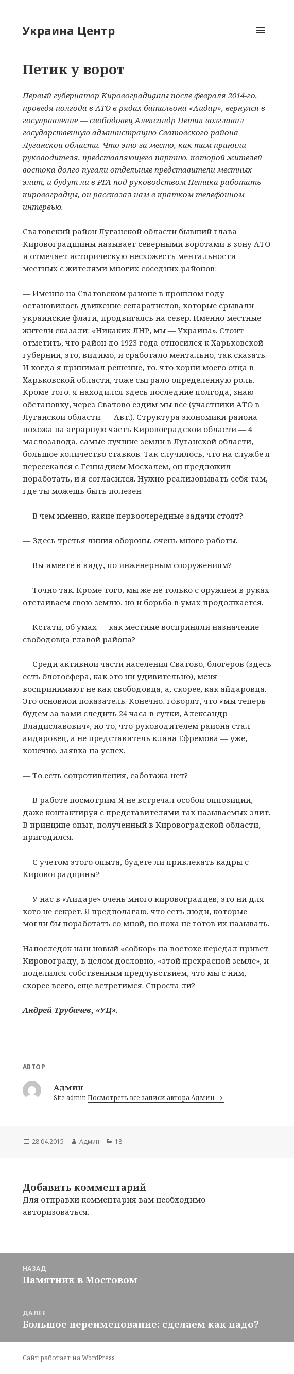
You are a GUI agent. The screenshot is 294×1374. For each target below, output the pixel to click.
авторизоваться (55, 1212)
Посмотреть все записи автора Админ (152, 1097)
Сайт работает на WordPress (69, 1357)
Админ (89, 1141)
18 (118, 1141)
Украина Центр (69, 30)
